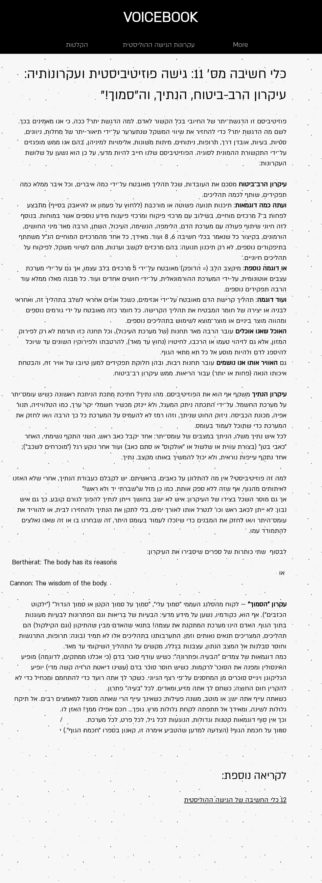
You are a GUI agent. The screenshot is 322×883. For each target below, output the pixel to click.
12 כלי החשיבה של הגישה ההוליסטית (235, 800)
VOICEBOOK (160, 17)
